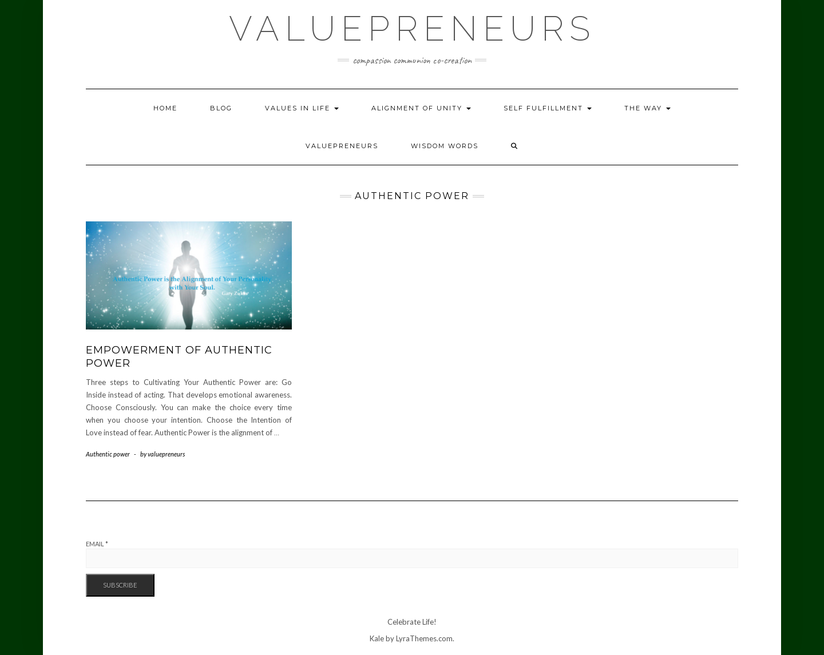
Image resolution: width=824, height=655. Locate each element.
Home (165, 108)
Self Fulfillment (548, 108)
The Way (647, 108)
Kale (377, 638)
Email (97, 543)
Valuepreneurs (412, 29)
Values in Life (302, 108)
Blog (221, 108)
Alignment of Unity (421, 108)
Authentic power (108, 454)
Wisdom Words (444, 146)
